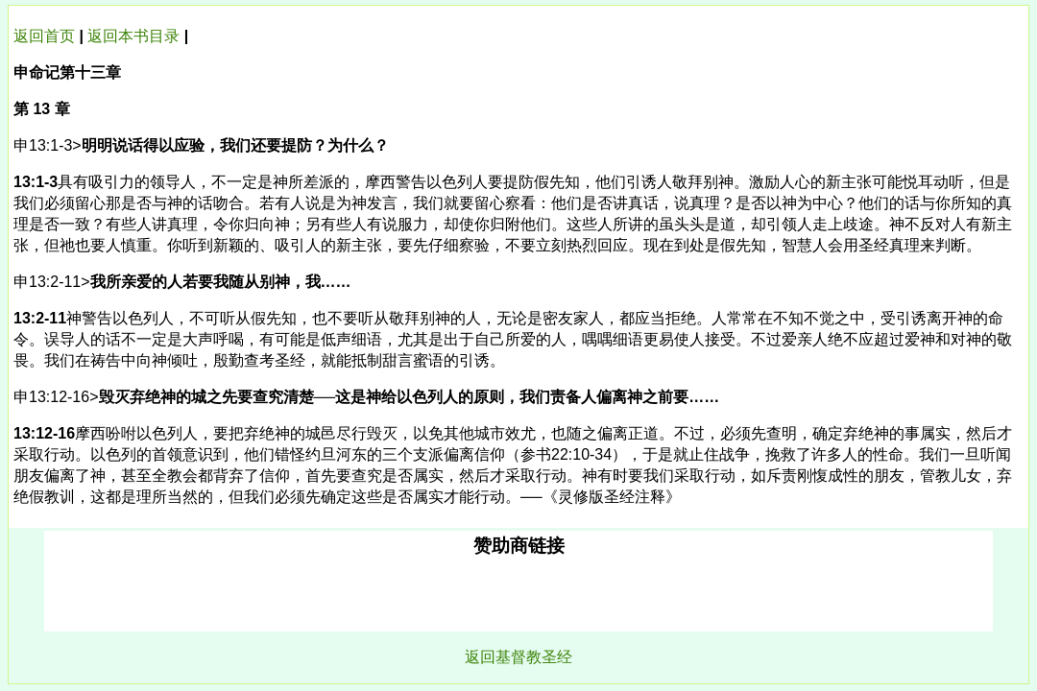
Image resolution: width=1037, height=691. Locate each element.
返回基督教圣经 (518, 657)
